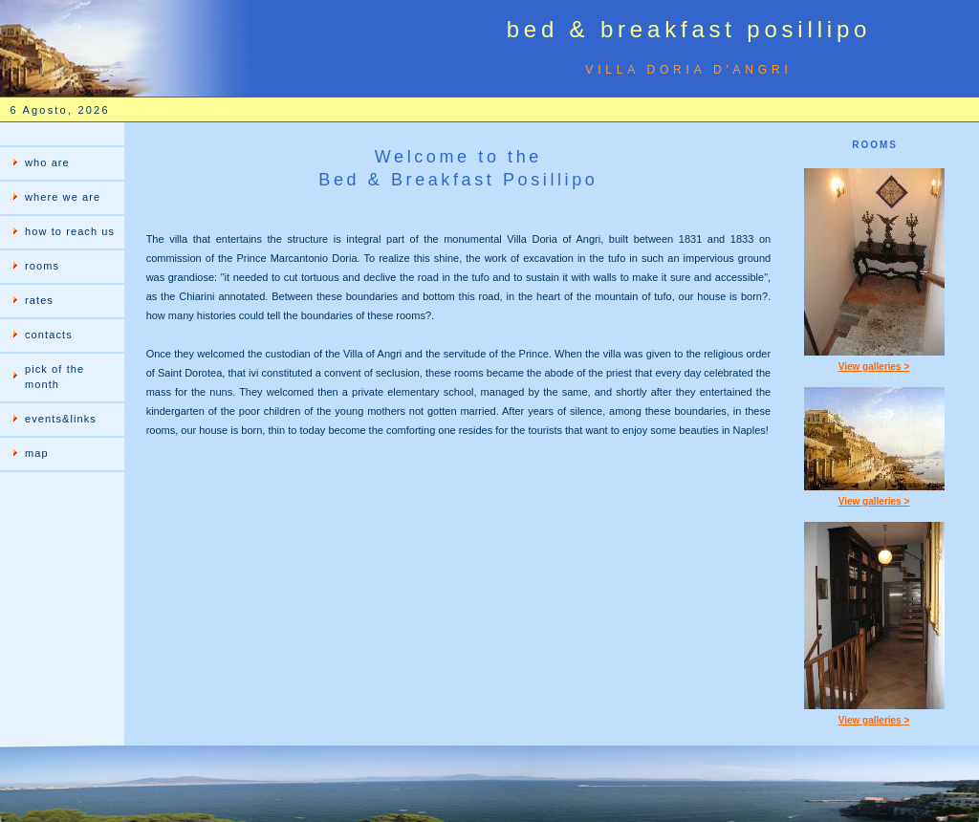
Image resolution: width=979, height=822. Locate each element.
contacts (49, 334)
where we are (62, 197)
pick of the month (54, 376)
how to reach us (70, 231)
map (37, 453)
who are (47, 162)
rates (39, 300)
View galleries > (874, 366)
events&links (61, 418)
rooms (42, 265)
